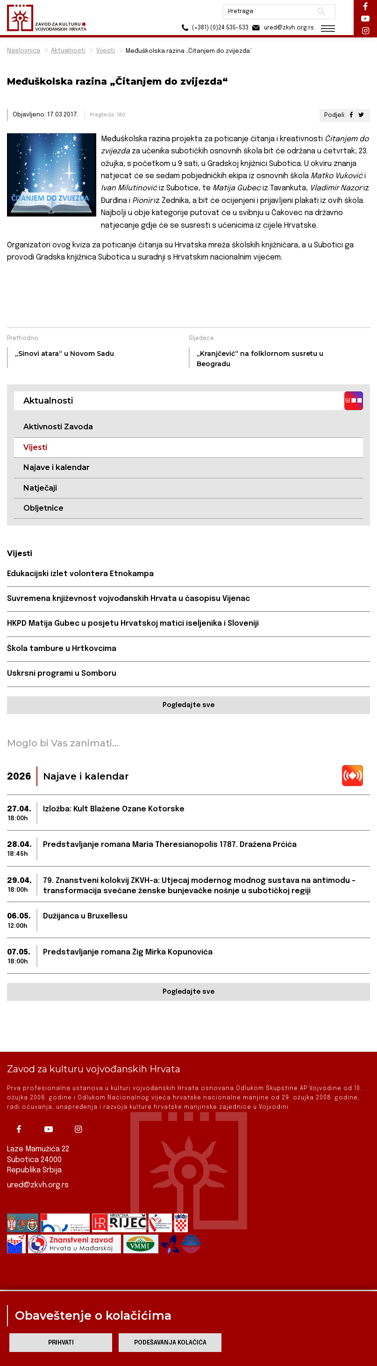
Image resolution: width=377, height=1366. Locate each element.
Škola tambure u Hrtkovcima (61, 649)
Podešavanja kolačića (170, 1343)
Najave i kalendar (56, 467)
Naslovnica (23, 51)
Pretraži (321, 11)
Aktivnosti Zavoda (58, 426)
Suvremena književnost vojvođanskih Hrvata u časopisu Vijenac (128, 599)
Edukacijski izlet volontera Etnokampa (80, 574)
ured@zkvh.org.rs (38, 1184)
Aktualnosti (68, 51)
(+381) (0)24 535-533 (214, 27)
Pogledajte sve (188, 705)
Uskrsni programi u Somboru (61, 674)
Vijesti (105, 51)
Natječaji (40, 488)
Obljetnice (43, 508)
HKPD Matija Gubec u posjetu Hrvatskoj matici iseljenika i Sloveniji (133, 624)
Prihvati (61, 1343)
